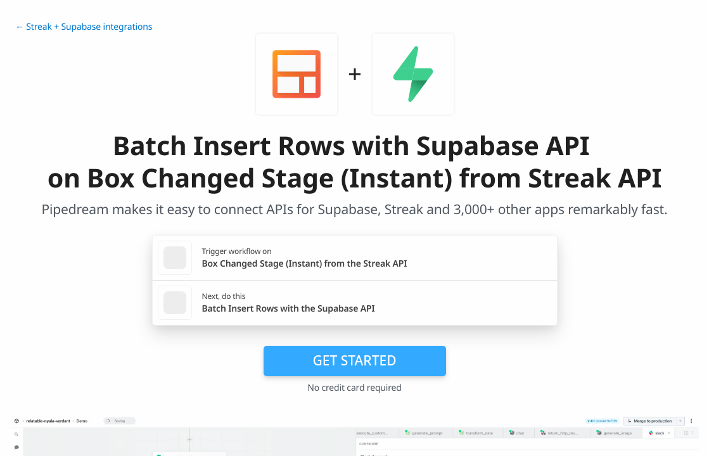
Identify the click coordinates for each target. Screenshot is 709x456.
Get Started (355, 360)
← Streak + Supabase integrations (83, 27)
